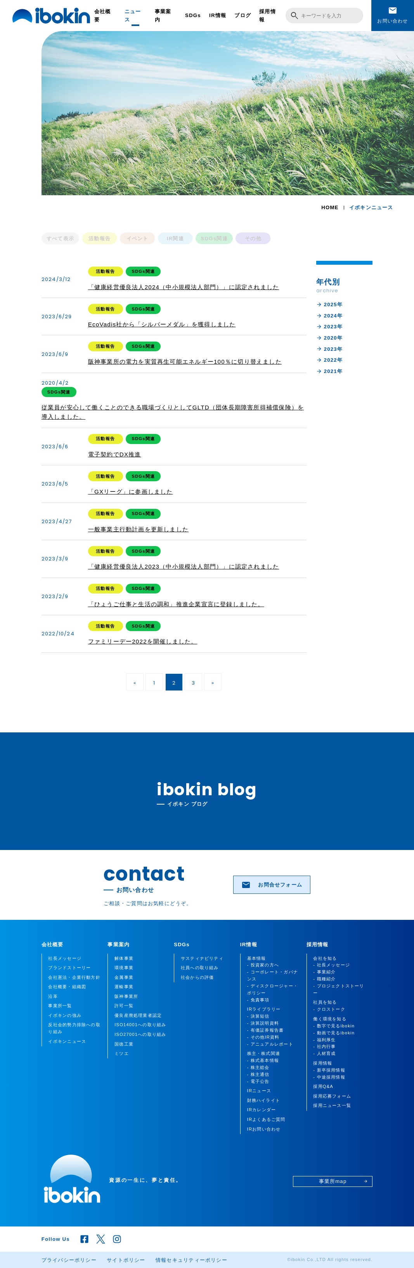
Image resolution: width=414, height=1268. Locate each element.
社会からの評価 (197, 977)
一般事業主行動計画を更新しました (138, 529)
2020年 (329, 338)
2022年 (329, 360)
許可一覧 (123, 1005)
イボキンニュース (67, 1041)
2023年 (329, 327)
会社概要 (102, 16)
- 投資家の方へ (263, 965)
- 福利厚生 (324, 1039)
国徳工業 (123, 1044)
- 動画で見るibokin (334, 1032)
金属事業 (123, 977)
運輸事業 (123, 986)
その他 (253, 238)
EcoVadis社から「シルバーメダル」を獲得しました (162, 324)
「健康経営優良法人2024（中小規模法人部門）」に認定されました (183, 287)
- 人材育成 (324, 1053)
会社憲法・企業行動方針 (74, 977)
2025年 (329, 304)
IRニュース (259, 1090)
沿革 (52, 996)
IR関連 (175, 238)
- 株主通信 (258, 1074)
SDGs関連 (214, 238)
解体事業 (123, 958)
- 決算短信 (258, 1016)
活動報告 (99, 238)
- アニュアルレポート (270, 1044)
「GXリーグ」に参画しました (130, 491)
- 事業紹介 (324, 972)
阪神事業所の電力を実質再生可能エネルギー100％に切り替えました (185, 361)
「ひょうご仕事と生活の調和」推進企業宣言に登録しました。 (176, 604)
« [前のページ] (134, 683)
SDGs (193, 15)
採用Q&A (323, 1086)
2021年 (329, 371)
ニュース (133, 16)
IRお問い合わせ (264, 1129)
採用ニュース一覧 (332, 1105)
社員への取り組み (200, 967)
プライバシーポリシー (69, 1260)
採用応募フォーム (332, 1096)
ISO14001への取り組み (140, 1024)
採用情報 (267, 16)
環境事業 (123, 967)
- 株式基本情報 (263, 1060)
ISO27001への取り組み (140, 1034)
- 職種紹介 (324, 979)
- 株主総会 (258, 1067)
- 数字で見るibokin (334, 1025)
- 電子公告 (258, 1081)
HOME (329, 207)
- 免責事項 (258, 999)
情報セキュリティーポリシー (191, 1260)
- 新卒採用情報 (329, 1070)
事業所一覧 (60, 1005)
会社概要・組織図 (67, 986)
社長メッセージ (64, 958)
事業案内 (163, 16)
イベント (137, 238)
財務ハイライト (264, 1100)
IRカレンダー (261, 1109)
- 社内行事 (324, 1046)
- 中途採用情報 (329, 1077)
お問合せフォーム (271, 885)
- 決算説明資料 (263, 1023)
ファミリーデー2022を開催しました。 (142, 641)
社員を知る (325, 1002)
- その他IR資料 (263, 1037)
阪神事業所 (126, 996)
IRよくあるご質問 (266, 1119)
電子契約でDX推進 (114, 454)
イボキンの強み (64, 1015)
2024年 (329, 316)
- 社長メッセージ (331, 965)
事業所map (343, 1181)
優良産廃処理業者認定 (138, 1015)
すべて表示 (60, 238)
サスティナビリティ (202, 958)
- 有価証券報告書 (265, 1030)
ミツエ (121, 1053)
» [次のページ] (212, 683)
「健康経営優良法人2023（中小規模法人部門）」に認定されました (183, 566)
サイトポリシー (126, 1260)
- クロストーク (329, 1009)
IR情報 (217, 15)
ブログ (242, 15)
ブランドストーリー (69, 967)
